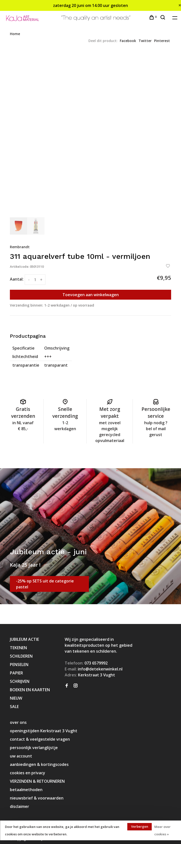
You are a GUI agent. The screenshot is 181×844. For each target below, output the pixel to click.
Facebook (128, 40)
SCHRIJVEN (19, 681)
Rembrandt (20, 246)
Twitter (145, 40)
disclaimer (19, 806)
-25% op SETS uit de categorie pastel (45, 584)
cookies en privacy (27, 773)
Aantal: (16, 279)
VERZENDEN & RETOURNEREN (37, 781)
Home (15, 33)
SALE (14, 706)
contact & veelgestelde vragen (40, 739)
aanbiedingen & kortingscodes (39, 764)
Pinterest (162, 40)
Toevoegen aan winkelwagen (90, 294)
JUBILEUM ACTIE (24, 639)
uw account (21, 756)
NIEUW (16, 698)
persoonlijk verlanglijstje (34, 747)
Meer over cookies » (162, 830)
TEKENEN (18, 647)
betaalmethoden (26, 789)
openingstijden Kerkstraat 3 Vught (43, 730)
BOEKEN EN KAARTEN (30, 689)
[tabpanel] (90, 133)
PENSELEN (19, 664)
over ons (18, 722)
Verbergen (139, 826)
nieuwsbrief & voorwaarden (36, 798)
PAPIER (16, 673)
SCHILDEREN (21, 656)
